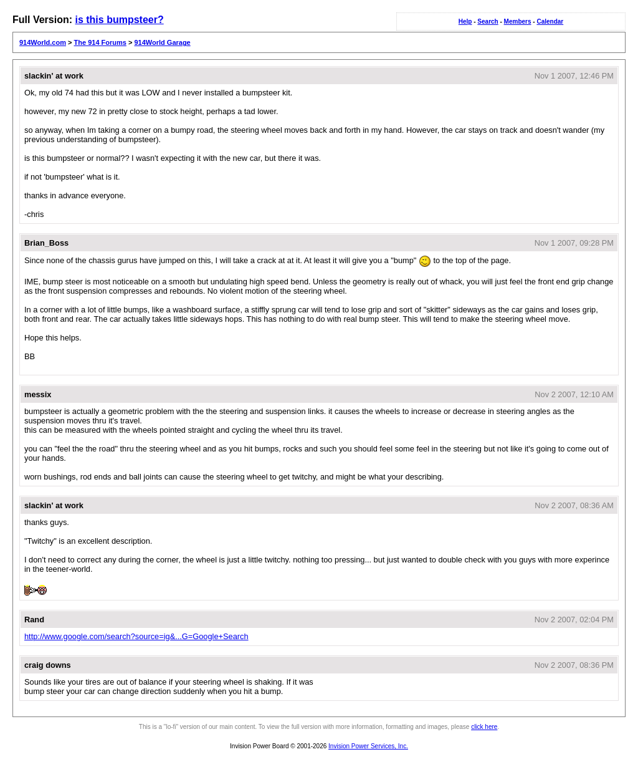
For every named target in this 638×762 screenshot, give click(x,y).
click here (484, 726)
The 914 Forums (100, 42)
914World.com (42, 42)
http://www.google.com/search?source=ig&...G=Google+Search (136, 636)
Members (517, 21)
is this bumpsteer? (119, 19)
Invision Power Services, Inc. (368, 746)
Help (465, 21)
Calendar (549, 21)
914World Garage (162, 42)
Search (487, 21)
